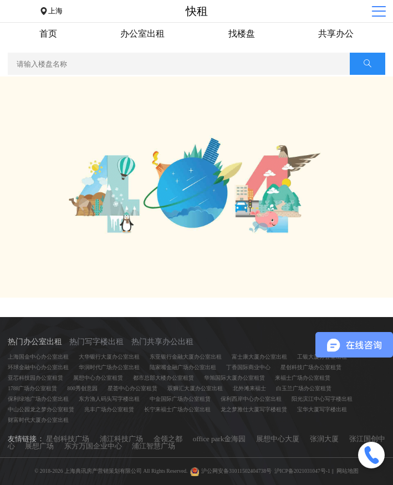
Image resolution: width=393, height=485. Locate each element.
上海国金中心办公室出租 (38, 357)
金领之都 (168, 439)
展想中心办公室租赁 (98, 378)
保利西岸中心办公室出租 (251, 399)
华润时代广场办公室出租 (109, 367)
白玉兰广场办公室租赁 (303, 388)
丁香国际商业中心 (248, 367)
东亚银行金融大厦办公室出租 (186, 357)
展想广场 (39, 446)
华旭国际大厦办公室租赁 (234, 378)
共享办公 (336, 33)
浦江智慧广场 (153, 446)
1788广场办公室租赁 (32, 388)
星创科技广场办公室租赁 (310, 367)
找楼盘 (241, 33)
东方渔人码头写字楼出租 (109, 399)
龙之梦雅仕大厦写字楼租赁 (254, 409)
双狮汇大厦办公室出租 (195, 388)
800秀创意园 (82, 388)
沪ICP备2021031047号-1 (302, 471)
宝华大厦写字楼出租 (322, 409)
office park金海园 (219, 439)
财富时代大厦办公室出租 (38, 420)
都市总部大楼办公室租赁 (163, 378)
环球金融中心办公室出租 (38, 367)
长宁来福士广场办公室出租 (177, 409)
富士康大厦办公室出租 (259, 357)
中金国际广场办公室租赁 (180, 399)
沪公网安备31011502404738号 (236, 471)
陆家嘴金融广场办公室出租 (183, 367)
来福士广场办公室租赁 (302, 378)
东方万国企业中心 (93, 446)
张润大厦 (324, 439)
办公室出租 (142, 33)
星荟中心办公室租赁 (132, 388)
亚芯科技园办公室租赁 (35, 378)
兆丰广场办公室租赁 (109, 409)
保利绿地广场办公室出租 (38, 399)
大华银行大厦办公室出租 (109, 357)
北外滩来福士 (249, 388)
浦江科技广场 (122, 439)
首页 (48, 33)
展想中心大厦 (278, 439)
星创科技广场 (68, 439)
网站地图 (347, 471)
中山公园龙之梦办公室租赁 (41, 409)
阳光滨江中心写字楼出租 (322, 399)
